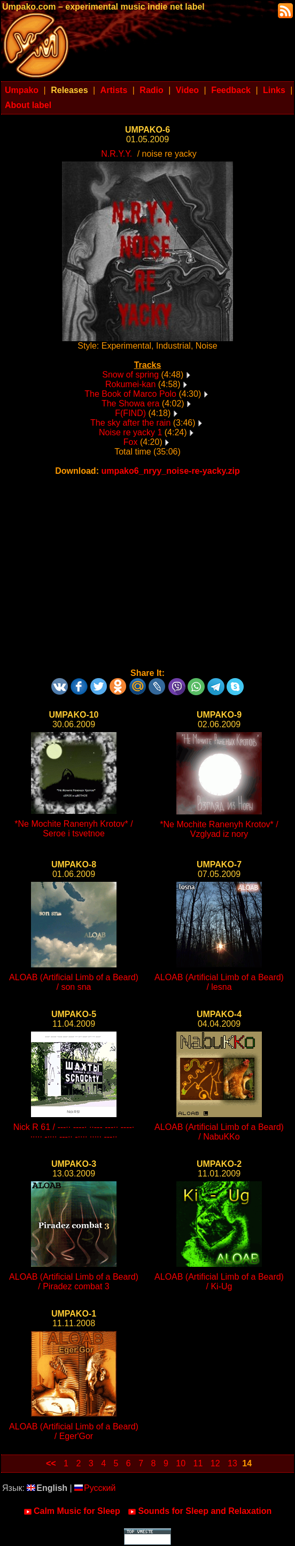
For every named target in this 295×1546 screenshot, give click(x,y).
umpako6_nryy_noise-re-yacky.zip (170, 470)
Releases (69, 90)
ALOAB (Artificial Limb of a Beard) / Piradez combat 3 (73, 1281)
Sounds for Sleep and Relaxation (199, 1511)
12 (215, 1463)
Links (274, 90)
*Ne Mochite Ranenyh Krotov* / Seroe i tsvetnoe (73, 828)
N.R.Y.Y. (116, 153)
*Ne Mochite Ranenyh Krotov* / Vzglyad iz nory (219, 829)
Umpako (21, 90)
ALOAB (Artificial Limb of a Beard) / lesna (219, 982)
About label (28, 105)
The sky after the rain (130, 422)
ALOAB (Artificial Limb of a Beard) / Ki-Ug (219, 1281)
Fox (130, 442)
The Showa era (131, 403)
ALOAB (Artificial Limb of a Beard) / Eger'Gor (73, 1431)
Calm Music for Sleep (72, 1511)
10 (180, 1463)
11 (198, 1463)
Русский (94, 1488)
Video (187, 90)
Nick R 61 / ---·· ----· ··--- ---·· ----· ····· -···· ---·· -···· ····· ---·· (74, 1131)
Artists (114, 90)
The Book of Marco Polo (130, 393)
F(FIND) (130, 413)
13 (232, 1463)
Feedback (231, 90)
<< (51, 1463)
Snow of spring (130, 374)
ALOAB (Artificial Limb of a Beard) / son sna (73, 982)
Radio (151, 90)
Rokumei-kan (130, 384)
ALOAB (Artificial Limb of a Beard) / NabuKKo (219, 1131)
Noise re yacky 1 (130, 432)
